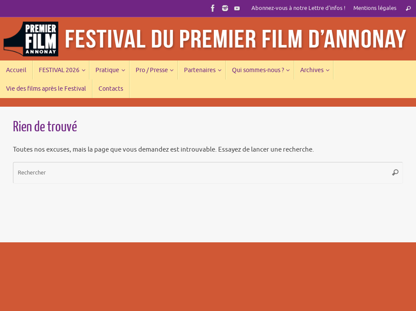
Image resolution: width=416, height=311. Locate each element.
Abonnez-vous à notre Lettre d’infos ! (298, 8)
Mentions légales (375, 8)
